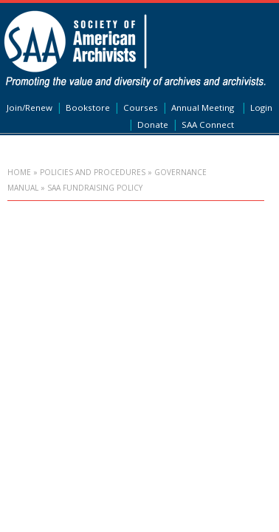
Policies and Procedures (92, 172)
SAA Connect (208, 124)
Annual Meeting (202, 107)
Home (19, 172)
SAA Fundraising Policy (94, 188)
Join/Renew (29, 107)
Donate (152, 124)
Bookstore (88, 107)
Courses (140, 107)
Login (261, 107)
